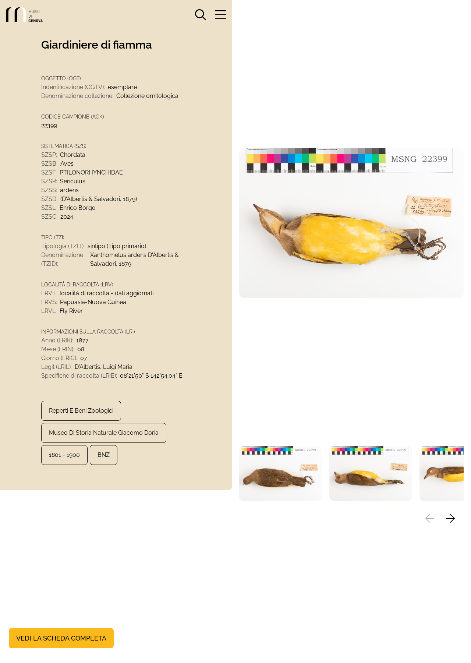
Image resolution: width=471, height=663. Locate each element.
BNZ (104, 454)
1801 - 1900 (64, 454)
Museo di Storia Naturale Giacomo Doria (104, 432)
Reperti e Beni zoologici (81, 410)
